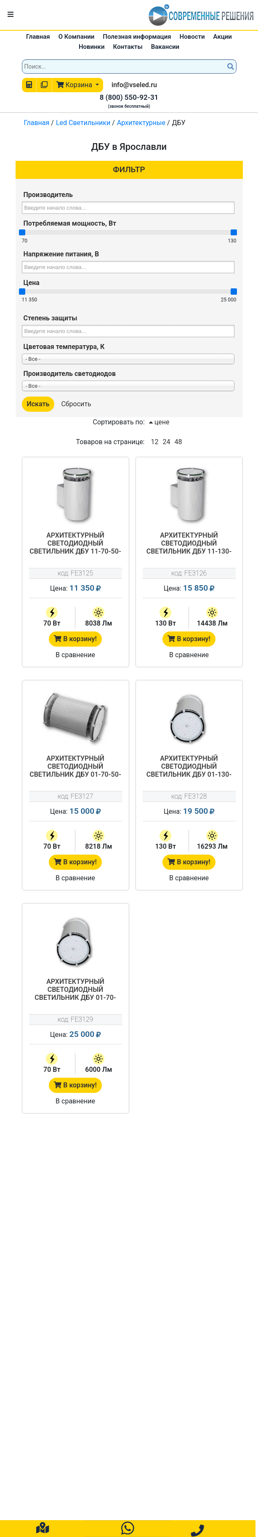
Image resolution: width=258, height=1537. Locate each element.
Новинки (92, 47)
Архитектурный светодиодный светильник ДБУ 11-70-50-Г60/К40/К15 (75, 544)
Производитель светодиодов (70, 374)
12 (154, 442)
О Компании (77, 36)
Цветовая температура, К (64, 347)
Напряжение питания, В (61, 254)
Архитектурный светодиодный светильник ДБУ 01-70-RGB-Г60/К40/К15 (75, 990)
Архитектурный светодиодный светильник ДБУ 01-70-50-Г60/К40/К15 (75, 767)
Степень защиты (50, 318)
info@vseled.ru (134, 85)
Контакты (128, 47)
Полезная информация (137, 36)
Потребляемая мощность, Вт (70, 223)
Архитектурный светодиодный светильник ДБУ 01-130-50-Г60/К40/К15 (189, 767)
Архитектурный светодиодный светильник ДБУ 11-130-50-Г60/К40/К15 (189, 544)
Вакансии (165, 47)
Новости (192, 36)
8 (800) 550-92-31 (129, 97)
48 (178, 442)
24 (166, 442)
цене (159, 422)
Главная (38, 36)
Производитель (48, 195)
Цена (32, 283)
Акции (222, 36)
